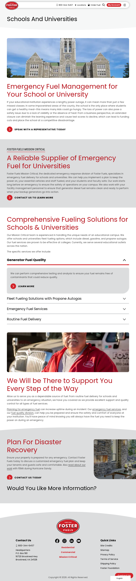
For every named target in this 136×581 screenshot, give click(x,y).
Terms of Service (109, 559)
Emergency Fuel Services (27, 309)
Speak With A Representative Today (40, 129)
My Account (113, 5)
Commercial (68, 552)
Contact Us (124, 575)
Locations (79, 5)
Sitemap (104, 550)
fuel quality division (22, 412)
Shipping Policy (108, 563)
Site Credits (106, 545)
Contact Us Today (28, 477)
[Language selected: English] (120, 578)
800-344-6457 (63, 5)
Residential (68, 547)
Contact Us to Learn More (33, 197)
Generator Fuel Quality (26, 260)
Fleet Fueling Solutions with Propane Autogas (44, 298)
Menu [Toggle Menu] (124, 5)
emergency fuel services (106, 409)
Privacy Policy (107, 554)
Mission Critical (68, 556)
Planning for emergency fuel (23, 409)
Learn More (26, 286)
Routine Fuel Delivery (24, 319)
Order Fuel (93, 5)
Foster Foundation (109, 568)
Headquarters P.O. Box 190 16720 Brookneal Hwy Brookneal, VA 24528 (27, 555)
